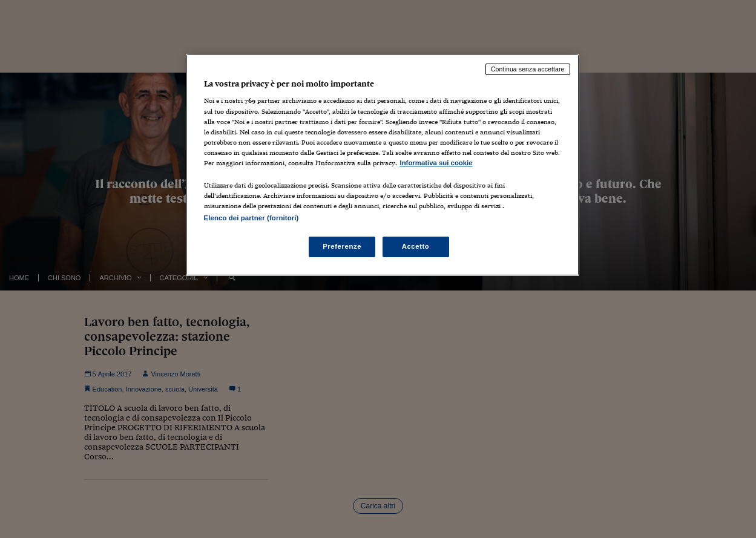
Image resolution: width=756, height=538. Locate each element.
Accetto (416, 246)
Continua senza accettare (528, 69)
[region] (382, 165)
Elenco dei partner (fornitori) (251, 217)
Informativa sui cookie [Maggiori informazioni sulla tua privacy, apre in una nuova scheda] (436, 162)
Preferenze (342, 246)
